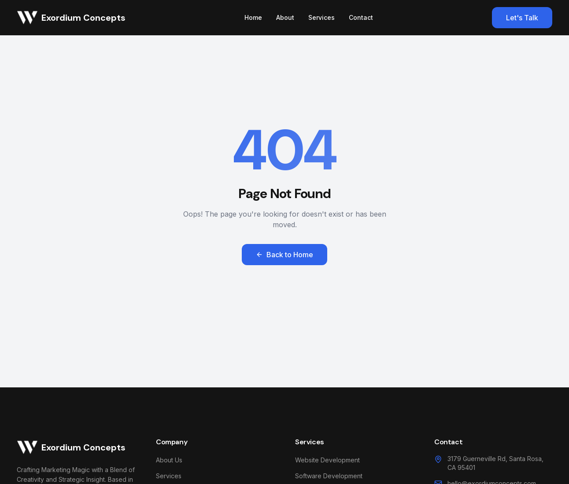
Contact (361, 17)
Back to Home (284, 254)
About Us (169, 460)
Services (321, 17)
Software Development (328, 476)
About (285, 17)
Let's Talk (522, 17)
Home (253, 17)
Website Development (327, 460)
